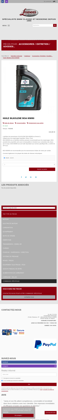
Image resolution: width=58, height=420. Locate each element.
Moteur (6, 219)
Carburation (8, 228)
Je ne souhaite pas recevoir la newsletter (12, 380)
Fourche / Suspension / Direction (16, 252)
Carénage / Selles (10, 277)
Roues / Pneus (8, 261)
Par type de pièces (10, 214)
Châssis (6, 248)
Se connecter (48, 1)
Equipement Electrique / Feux (14, 265)
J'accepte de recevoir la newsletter (10, 378)
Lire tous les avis (50, 412)
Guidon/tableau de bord (12, 269)
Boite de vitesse (9, 123)
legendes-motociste (16, 56)
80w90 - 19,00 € (9, 158)
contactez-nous (29, 297)
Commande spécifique (11, 281)
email (41, 389)
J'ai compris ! (18, 415)
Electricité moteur (10, 223)
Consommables (21, 123)
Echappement (8, 232)
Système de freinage (10, 256)
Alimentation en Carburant (13, 273)
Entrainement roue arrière (36, 123)
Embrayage (7, 240)
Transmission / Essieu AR (12, 244)
